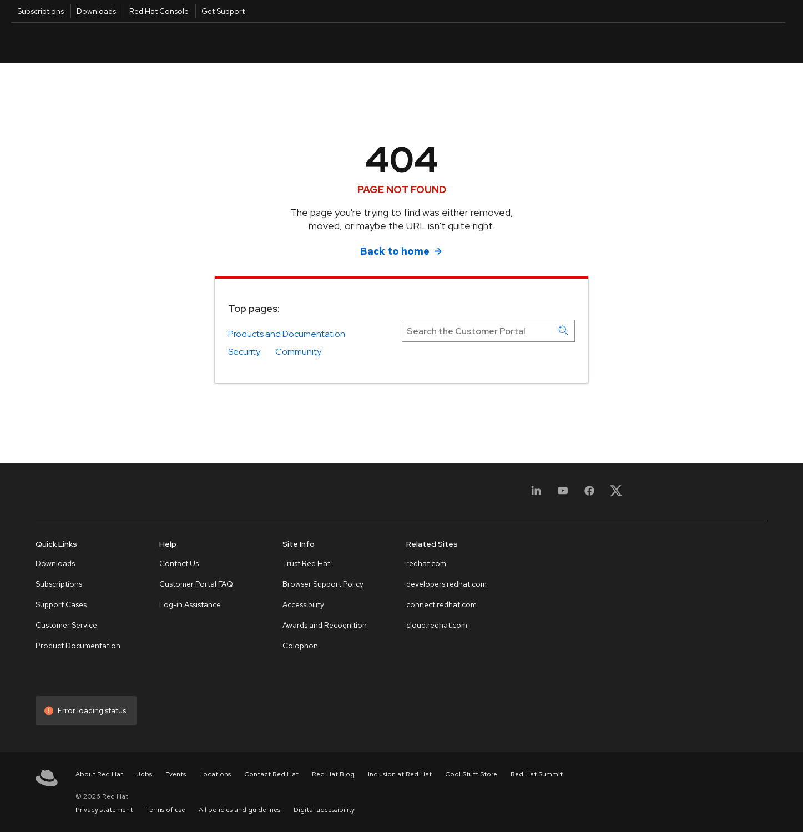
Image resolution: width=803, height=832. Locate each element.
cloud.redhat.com (436, 625)
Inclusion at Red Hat (400, 774)
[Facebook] (589, 494)
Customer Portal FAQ (196, 584)
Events (175, 774)
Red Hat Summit (537, 774)
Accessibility (303, 604)
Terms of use (165, 809)
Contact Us (179, 563)
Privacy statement (104, 809)
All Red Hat (734, 42)
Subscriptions (40, 11)
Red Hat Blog (333, 774)
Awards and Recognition (324, 625)
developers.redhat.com (446, 584)
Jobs (144, 774)
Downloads (96, 11)
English (696, 42)
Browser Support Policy (322, 584)
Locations (215, 774)
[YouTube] (562, 494)
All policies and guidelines (239, 809)
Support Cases (61, 604)
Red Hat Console (159, 11)
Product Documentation (78, 646)
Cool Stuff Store (471, 774)
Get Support (223, 11)
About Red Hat (99, 774)
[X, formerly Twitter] (616, 494)
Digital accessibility (324, 809)
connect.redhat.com (441, 604)
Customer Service (66, 625)
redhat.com (426, 563)
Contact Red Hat (271, 774)
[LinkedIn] (536, 494)
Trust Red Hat (306, 563)
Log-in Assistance (190, 604)
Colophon (300, 646)
